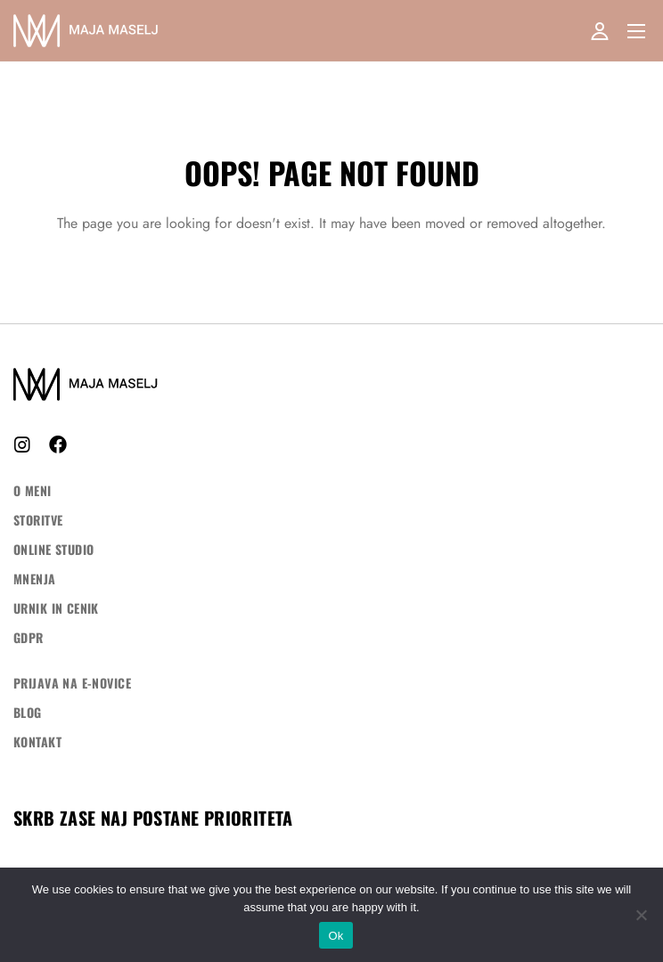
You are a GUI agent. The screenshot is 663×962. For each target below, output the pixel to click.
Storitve (37, 519)
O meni (32, 490)
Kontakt (37, 741)
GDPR (28, 637)
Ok (335, 935)
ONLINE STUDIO (53, 549)
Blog (27, 712)
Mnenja (34, 578)
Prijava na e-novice (72, 682)
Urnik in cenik (56, 608)
